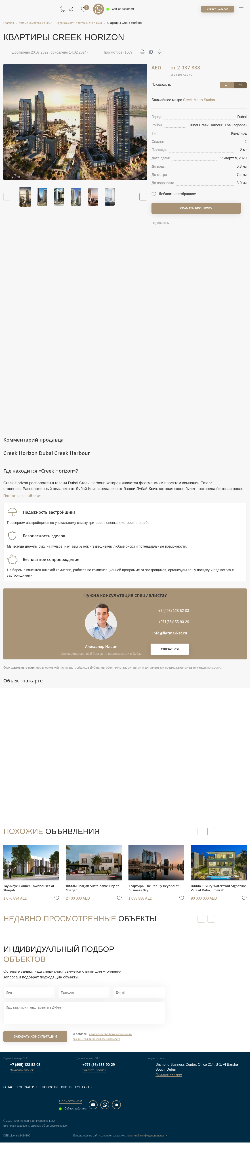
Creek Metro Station (199, 100)
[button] (141, 196)
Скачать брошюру (196, 208)
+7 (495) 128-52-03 (25, 1077)
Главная (9, 23)
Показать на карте (168, 1087)
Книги (66, 1099)
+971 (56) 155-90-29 (98, 1077)
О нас (8, 1099)
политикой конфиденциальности (147, 1148)
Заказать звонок (22, 1082)
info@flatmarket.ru (169, 643)
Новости (50, 1099)
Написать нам (70, 1113)
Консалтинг (27, 1099)
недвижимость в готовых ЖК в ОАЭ (87, 23)
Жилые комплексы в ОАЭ (38, 23)
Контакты (83, 1099)
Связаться (170, 659)
